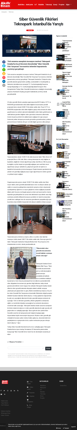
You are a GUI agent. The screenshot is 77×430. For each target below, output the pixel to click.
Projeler (61, 5)
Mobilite (41, 5)
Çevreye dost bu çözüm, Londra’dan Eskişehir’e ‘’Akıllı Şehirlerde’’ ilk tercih (67, 92)
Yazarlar (31, 392)
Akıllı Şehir (29, 5)
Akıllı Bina (21, 5)
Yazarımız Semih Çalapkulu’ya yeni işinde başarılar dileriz (67, 185)
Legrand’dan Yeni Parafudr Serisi (66, 104)
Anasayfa (4, 12)
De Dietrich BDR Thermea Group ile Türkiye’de (67, 203)
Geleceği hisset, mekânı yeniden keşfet (67, 66)
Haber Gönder (5, 415)
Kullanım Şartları (5, 411)
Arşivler (30, 396)
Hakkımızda (4, 401)
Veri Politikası (5, 405)
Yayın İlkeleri (4, 403)
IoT (36, 5)
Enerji (55, 5)
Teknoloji (48, 5)
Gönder (48, 348)
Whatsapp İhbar (5, 413)
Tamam (66, 428)
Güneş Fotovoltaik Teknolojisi (65, 146)
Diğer (68, 5)
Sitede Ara (63, 385)
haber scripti (3, 427)
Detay (58, 428)
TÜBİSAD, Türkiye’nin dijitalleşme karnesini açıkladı (66, 114)
